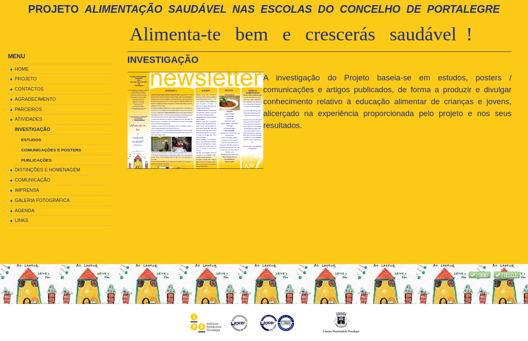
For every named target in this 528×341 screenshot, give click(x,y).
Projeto (264, 9)
